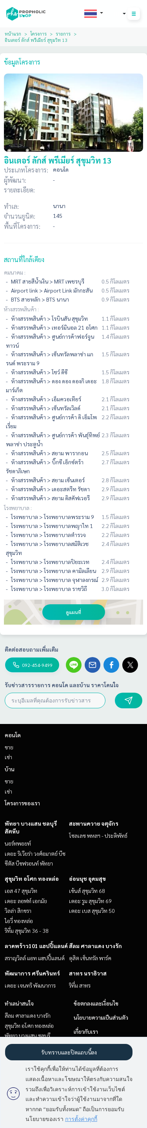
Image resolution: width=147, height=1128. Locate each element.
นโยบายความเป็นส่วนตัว (101, 1017)
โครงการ (38, 34)
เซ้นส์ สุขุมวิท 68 (87, 890)
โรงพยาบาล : (18, 507)
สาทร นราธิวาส (88, 973)
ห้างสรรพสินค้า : (21, 309)
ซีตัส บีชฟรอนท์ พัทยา (29, 863)
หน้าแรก (13, 34)
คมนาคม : (14, 272)
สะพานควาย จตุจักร (93, 823)
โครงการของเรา (22, 802)
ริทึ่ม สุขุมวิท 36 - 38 (27, 930)
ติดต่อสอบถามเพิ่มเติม (31, 649)
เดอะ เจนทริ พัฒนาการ (30, 985)
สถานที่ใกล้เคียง (24, 259)
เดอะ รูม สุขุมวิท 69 (90, 900)
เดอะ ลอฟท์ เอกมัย (26, 900)
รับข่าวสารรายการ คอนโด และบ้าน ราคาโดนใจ (62, 684)
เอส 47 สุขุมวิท (21, 890)
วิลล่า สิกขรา (18, 910)
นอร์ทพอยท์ (18, 843)
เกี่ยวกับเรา (86, 1031)
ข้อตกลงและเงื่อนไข (96, 1003)
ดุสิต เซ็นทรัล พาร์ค (90, 957)
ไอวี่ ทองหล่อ (19, 920)
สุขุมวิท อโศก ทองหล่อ (32, 878)
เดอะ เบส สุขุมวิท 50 (92, 910)
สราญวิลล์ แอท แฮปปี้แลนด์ (35, 957)
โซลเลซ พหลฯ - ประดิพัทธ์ (98, 835)
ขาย (9, 747)
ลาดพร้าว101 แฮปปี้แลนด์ (36, 945)
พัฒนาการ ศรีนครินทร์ (32, 973)
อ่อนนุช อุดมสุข (87, 878)
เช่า (8, 756)
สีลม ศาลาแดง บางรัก (95, 945)
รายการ (63, 34)
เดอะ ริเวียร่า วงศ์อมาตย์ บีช (35, 853)
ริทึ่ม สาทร (80, 985)
